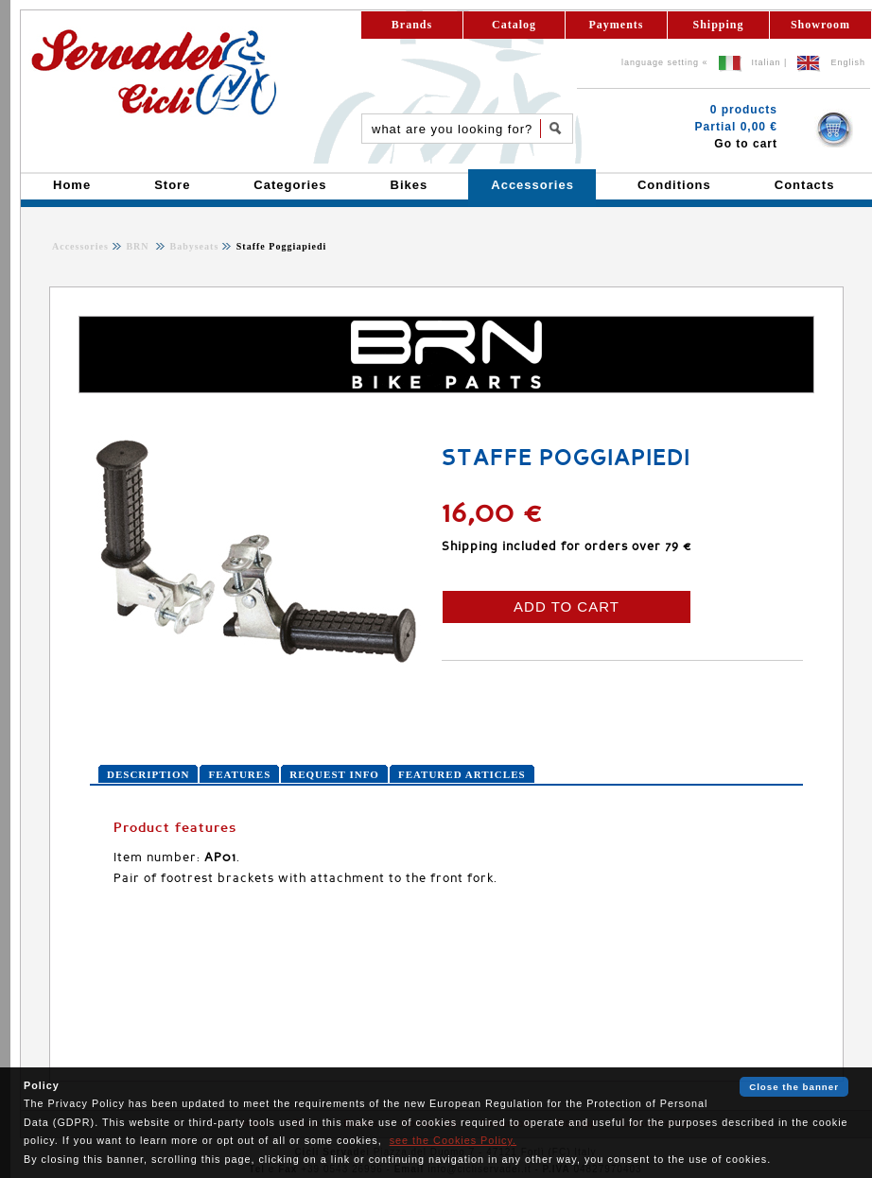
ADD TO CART (566, 606)
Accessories (80, 246)
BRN (139, 246)
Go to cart (745, 143)
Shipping (717, 24)
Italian (766, 62)
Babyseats (192, 246)
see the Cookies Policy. (453, 1140)
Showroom (820, 24)
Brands (412, 24)
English (847, 62)
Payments (616, 24)
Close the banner (794, 1087)
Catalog (514, 24)
